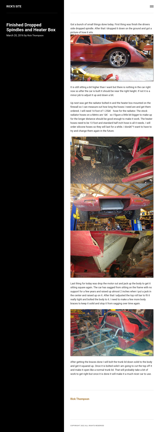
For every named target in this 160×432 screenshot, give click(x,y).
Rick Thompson (36, 35)
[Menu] (152, 6)
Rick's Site (14, 6)
